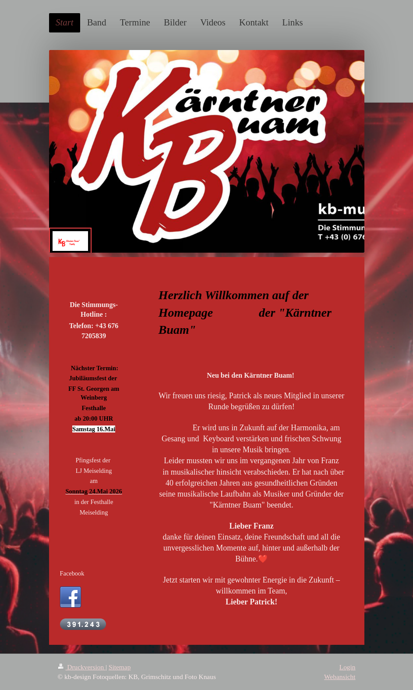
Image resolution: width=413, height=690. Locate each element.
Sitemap (120, 667)
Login (347, 667)
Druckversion (82, 667)
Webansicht (339, 676)
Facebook (72, 573)
